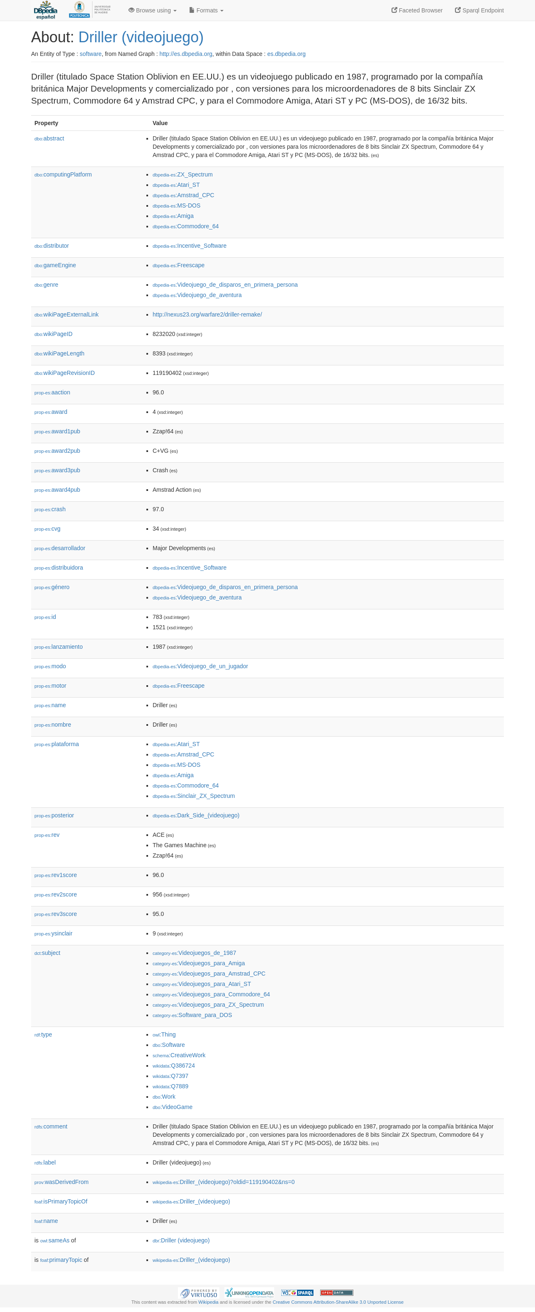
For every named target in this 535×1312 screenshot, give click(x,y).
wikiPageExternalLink (66, 314)
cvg (47, 528)
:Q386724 (174, 1065)
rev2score (55, 894)
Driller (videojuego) (141, 37)
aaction (52, 392)
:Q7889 (170, 1086)
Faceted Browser (417, 10)
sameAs (54, 1240)
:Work (164, 1096)
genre (46, 284)
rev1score (55, 875)
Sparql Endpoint (479, 10)
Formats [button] (206, 10)
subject (47, 953)
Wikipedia (208, 1302)
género (52, 587)
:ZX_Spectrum (183, 174)
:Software (169, 1044)
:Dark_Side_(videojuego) (196, 815)
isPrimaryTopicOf (61, 1201)
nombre (52, 724)
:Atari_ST (176, 184)
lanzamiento (58, 646)
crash (50, 509)
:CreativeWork (179, 1055)
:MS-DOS (176, 205)
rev (47, 834)
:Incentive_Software (189, 245)
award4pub (57, 489)
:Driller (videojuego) (181, 1240)
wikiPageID (53, 334)
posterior (54, 815)
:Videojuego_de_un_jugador (200, 666)
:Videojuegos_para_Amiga (199, 963)
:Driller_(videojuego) (191, 1201)
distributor (51, 245)
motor (50, 685)
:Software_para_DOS (192, 1015)
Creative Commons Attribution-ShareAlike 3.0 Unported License (338, 1302)
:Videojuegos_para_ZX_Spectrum (208, 1004)
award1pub (57, 431)
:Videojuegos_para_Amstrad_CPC (209, 973)
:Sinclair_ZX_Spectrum (194, 796)
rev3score (55, 914)
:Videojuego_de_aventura (197, 295)
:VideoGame (172, 1107)
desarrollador (59, 548)
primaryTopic (61, 1259)
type (43, 1034)
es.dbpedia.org (286, 54)
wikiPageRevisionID (64, 373)
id (45, 617)
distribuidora (58, 567)
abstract (49, 138)
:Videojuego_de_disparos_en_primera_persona (225, 284)
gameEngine (55, 265)
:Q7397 (170, 1076)
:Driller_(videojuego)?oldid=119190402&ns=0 (224, 1182)
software (91, 54)
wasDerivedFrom (61, 1182)
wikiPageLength (59, 353)
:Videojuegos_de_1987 (194, 953)
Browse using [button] (153, 10)
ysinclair (53, 933)
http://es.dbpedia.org (185, 54)
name (50, 705)
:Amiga (173, 216)
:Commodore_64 (186, 226)
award (50, 411)
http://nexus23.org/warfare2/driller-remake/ (207, 314)
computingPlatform (63, 174)
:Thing (164, 1034)
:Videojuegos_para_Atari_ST (202, 984)
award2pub (57, 450)
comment (50, 1126)
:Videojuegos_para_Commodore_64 (211, 994)
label (45, 1162)
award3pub (57, 470)
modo (50, 666)
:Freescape (178, 265)
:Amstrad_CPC (183, 195)
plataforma (56, 744)
